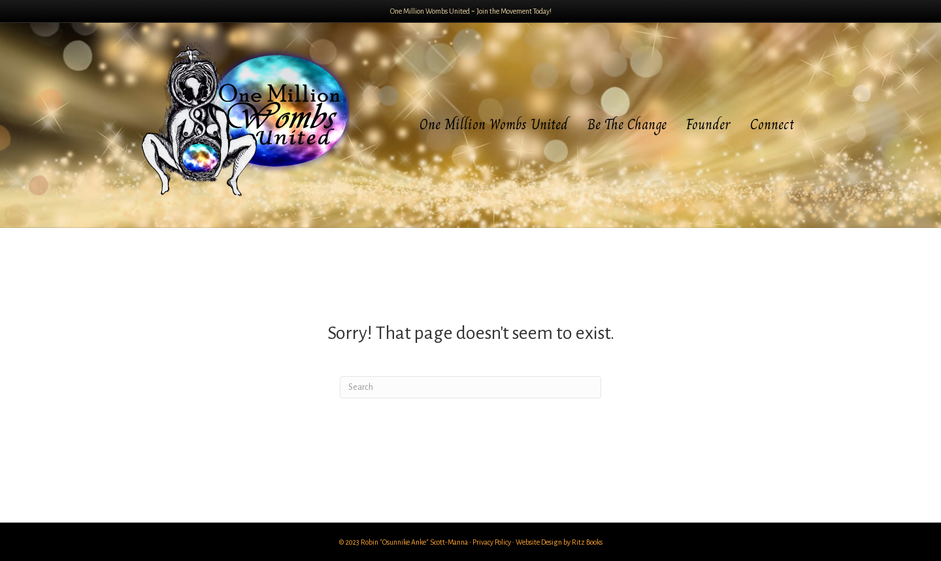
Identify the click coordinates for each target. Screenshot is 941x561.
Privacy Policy (491, 542)
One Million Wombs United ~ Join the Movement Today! (471, 11)
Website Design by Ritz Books (559, 542)
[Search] (470, 387)
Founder (708, 124)
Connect (772, 124)
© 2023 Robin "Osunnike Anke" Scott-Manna (403, 542)
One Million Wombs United (494, 124)
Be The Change (627, 124)
